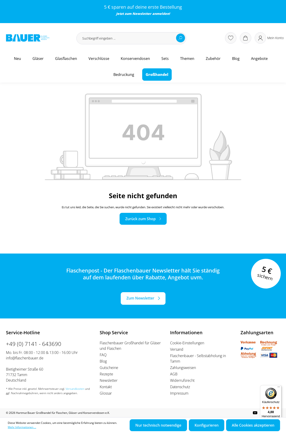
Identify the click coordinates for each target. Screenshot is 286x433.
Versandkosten (75, 389)
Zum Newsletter (140, 298)
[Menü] (278, 388)
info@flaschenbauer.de (24, 358)
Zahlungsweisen (183, 367)
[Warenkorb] (245, 38)
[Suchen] (180, 38)
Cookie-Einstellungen (187, 342)
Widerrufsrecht (182, 380)
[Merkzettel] (230, 38)
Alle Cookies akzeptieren (253, 425)
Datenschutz (180, 386)
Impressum (179, 393)
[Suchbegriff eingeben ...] (131, 38)
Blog (103, 361)
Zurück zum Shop (140, 218)
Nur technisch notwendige (158, 425)
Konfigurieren (207, 425)
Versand (176, 349)
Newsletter (141, 13)
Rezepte (106, 374)
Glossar (106, 393)
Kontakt (106, 386)
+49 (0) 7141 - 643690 (33, 343)
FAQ (103, 354)
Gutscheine (109, 367)
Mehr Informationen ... (22, 427)
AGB (173, 374)
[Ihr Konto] (269, 38)
